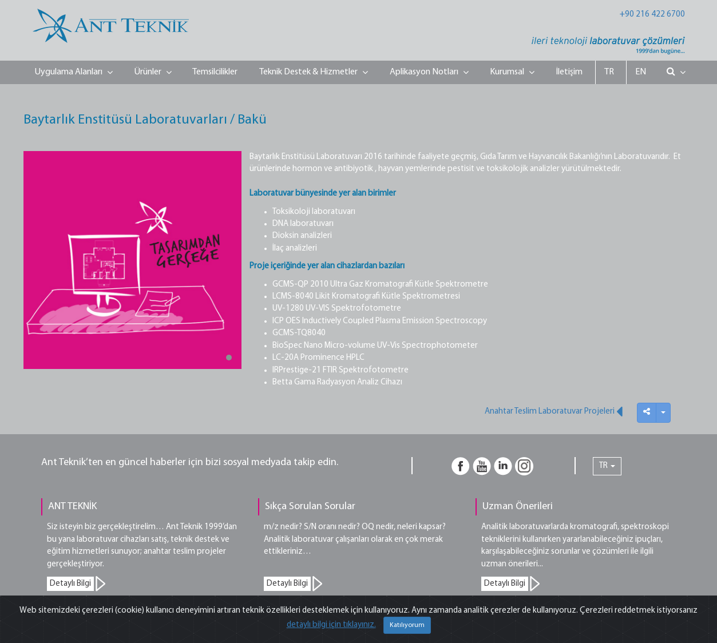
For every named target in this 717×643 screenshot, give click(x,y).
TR (609, 72)
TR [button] (607, 466)
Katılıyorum (407, 625)
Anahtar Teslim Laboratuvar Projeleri (554, 411)
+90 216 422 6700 (652, 14)
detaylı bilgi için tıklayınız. (331, 625)
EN (640, 72)
